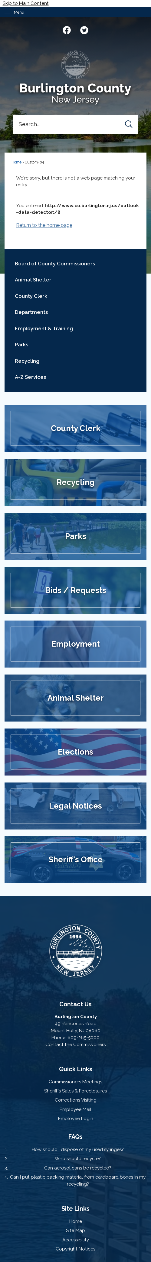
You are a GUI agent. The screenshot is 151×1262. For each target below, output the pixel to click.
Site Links (75, 1208)
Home (16, 162)
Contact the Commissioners (75, 1044)
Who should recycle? (78, 1158)
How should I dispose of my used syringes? (78, 1149)
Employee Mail (75, 1109)
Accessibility (75, 1240)
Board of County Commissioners (55, 264)
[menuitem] (75, 264)
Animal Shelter (33, 280)
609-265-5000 (83, 1037)
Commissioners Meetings (75, 1082)
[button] (128, 124)
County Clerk (31, 296)
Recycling (27, 361)
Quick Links (75, 1069)
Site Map (75, 1230)
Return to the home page (44, 225)
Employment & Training (44, 328)
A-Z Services (30, 377)
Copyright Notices (75, 1249)
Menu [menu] (19, 12)
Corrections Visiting (76, 1100)
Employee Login (75, 1118)
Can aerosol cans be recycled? (77, 1168)
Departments (31, 312)
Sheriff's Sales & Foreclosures (75, 1091)
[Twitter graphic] (84, 29)
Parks (21, 345)
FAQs (75, 1136)
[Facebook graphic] (67, 29)
